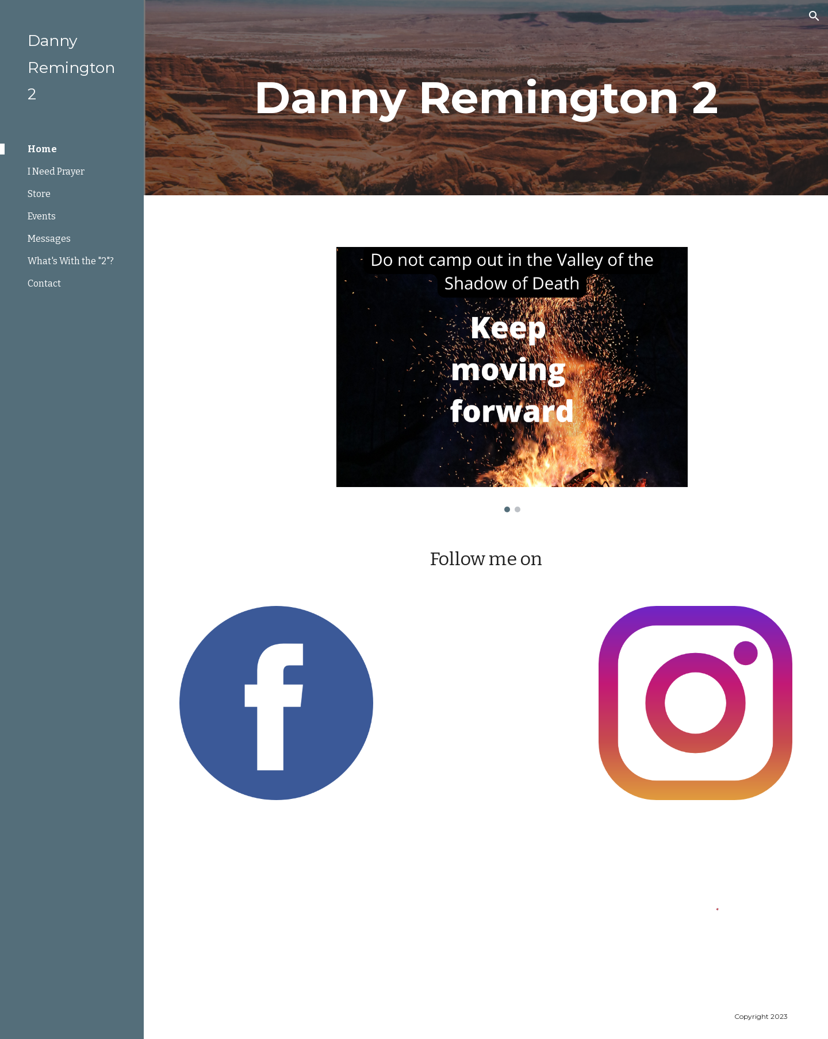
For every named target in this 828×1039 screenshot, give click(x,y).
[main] (486, 97)
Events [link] (42, 216)
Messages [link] (49, 238)
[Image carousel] (512, 379)
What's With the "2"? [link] (71, 261)
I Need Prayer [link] (56, 171)
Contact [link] (44, 283)
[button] (814, 16)
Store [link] (39, 193)
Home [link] (42, 149)
